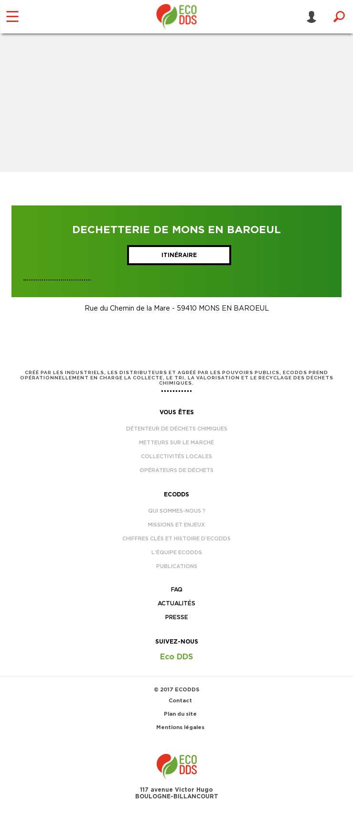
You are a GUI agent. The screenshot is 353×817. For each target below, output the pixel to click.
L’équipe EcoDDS (176, 552)
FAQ (176, 589)
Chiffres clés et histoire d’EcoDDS (176, 538)
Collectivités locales (176, 456)
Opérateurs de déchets (176, 470)
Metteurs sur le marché (176, 442)
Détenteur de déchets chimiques (176, 428)
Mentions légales (180, 727)
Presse (176, 617)
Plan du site (180, 714)
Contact (180, 700)
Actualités (176, 603)
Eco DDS (176, 657)
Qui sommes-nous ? (176, 511)
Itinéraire (179, 255)
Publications (176, 566)
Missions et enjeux (176, 524)
